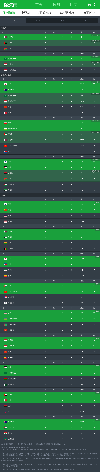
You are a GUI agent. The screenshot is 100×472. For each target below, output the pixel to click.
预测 (56, 4)
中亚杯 (25, 13)
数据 (91, 4)
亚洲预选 (9, 13)
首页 (38, 4)
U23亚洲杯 (67, 13)
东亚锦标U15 (45, 13)
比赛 (73, 4)
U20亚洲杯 (87, 13)
